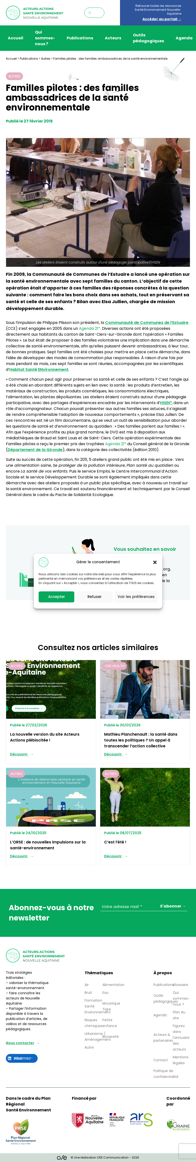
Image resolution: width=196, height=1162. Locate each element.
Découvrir (19, 754)
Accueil (15, 38)
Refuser (94, 600)
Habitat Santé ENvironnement (38, 369)
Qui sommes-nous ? (45, 38)
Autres (45, 58)
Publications (80, 38)
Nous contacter (20, 1042)
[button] (154, 565)
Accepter (56, 600)
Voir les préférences (136, 600)
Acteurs (113, 38)
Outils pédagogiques (148, 38)
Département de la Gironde (35, 450)
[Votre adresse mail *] (143, 907)
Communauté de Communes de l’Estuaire (146, 322)
